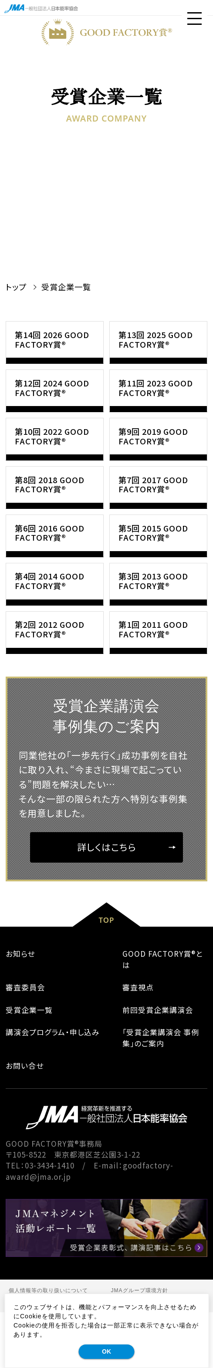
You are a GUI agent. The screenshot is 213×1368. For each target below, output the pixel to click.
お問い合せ (25, 1121)
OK (106, 1351)
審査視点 (138, 1043)
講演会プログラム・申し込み (53, 1088)
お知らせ (20, 1009)
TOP (106, 976)
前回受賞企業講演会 (157, 1065)
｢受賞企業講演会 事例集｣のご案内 (160, 1093)
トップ (16, 286)
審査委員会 (25, 1043)
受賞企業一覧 (29, 1065)
